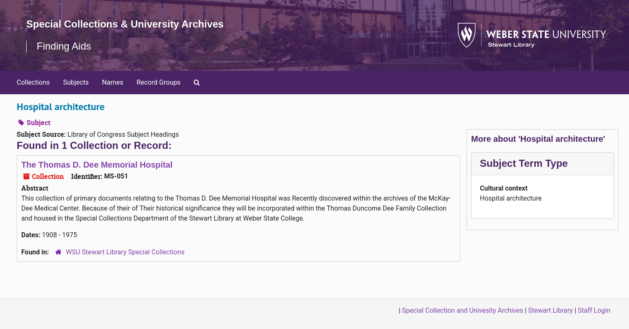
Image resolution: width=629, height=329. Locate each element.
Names (112, 82)
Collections (33, 82)
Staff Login (594, 310)
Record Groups (158, 82)
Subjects (76, 82)
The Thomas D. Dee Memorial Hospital (96, 164)
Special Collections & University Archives (125, 24)
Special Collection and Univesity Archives (462, 310)
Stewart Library (550, 310)
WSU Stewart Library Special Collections (125, 252)
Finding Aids (64, 46)
